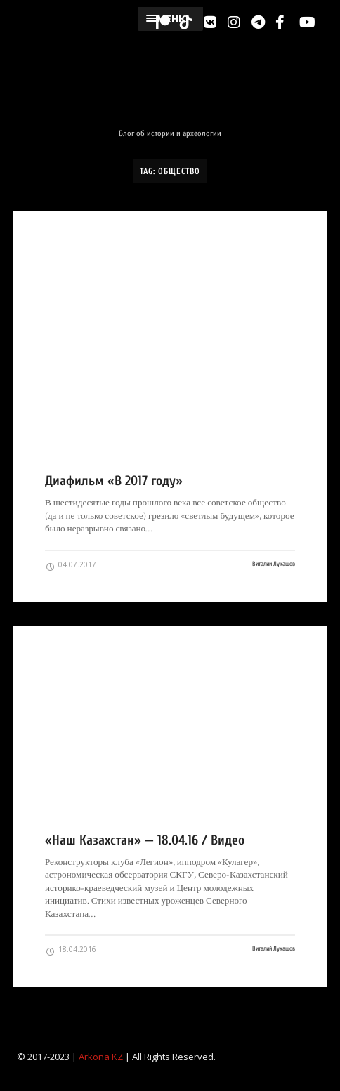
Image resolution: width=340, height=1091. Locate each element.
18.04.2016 (70, 950)
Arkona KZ (101, 1056)
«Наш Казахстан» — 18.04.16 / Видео (144, 840)
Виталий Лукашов (273, 563)
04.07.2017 (70, 565)
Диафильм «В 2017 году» (114, 481)
